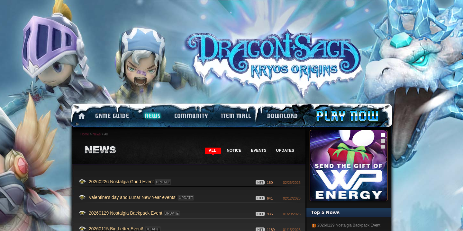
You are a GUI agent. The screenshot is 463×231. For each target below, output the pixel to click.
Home (84, 134)
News (97, 134)
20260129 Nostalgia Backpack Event (134, 213)
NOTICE (234, 150)
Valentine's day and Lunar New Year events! (141, 198)
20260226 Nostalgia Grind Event (130, 182)
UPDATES (285, 150)
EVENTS (259, 150)
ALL (212, 150)
